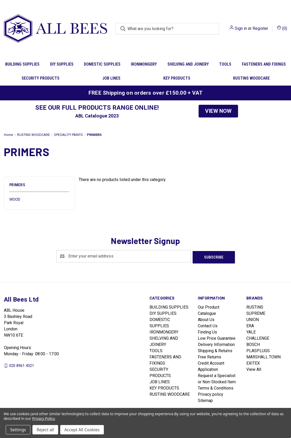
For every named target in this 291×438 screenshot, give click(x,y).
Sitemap (205, 399)
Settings (18, 430)
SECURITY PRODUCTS (40, 78)
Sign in (241, 28)
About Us (206, 318)
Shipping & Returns (215, 349)
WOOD (14, 199)
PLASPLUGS (258, 349)
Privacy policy (210, 393)
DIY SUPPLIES (61, 64)
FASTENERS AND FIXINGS (264, 64)
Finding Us (207, 331)
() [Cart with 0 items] (282, 28)
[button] (218, 111)
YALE (251, 331)
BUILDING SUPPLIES (22, 64)
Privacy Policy (43, 418)
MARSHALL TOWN (263, 355)
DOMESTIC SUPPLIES (102, 64)
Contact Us (208, 324)
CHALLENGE (257, 337)
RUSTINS (254, 306)
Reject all (45, 430)
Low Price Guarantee (216, 337)
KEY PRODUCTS (176, 78)
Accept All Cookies (82, 430)
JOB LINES (111, 78)
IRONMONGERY (144, 64)
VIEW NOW (218, 111)
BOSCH (253, 343)
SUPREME (255, 312)
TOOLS (225, 64)
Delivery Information (216, 343)
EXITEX (253, 362)
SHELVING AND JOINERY (188, 64)
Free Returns (209, 355)
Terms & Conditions (215, 387)
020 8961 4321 (21, 364)
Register (260, 28)
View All (253, 368)
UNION (252, 318)
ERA (250, 324)
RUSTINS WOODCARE (251, 78)
